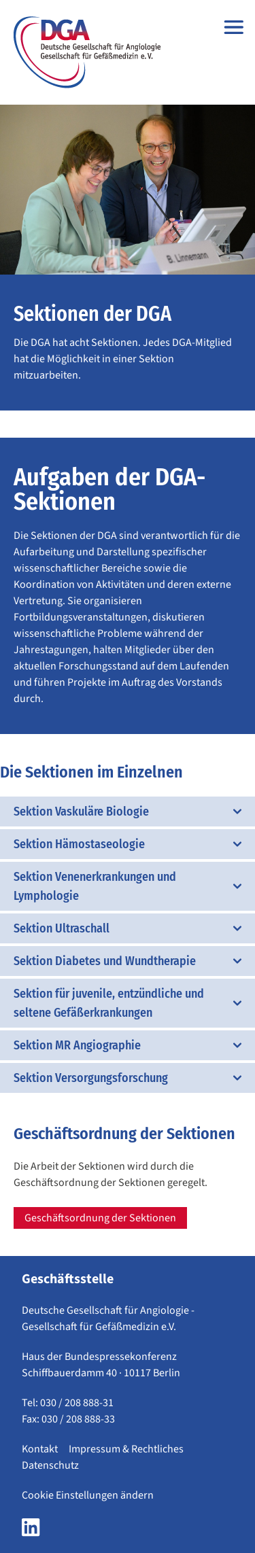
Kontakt (40, 1449)
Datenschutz (50, 1465)
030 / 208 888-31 (77, 1402)
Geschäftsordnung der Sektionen (100, 1217)
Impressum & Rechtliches (126, 1449)
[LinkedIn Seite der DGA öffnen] (30, 1531)
